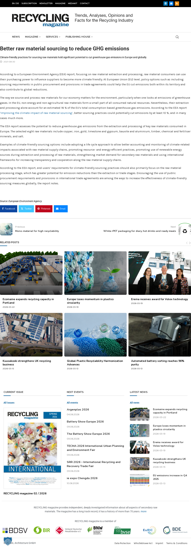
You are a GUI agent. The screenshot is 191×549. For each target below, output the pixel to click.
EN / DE (15, 3)
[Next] (190, 243)
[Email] (171, 3)
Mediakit (72, 3)
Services (52, 36)
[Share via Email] (61, 208)
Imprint (159, 543)
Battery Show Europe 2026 (85, 422)
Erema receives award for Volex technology (159, 299)
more (143, 511)
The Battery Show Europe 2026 (88, 434)
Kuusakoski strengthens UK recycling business (169, 460)
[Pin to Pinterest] (43, 208)
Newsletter (46, 3)
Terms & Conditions (176, 543)
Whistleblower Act (143, 543)
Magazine (60, 3)
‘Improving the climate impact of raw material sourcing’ (36, 113)
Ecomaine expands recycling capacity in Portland (170, 411)
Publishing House (78, 36)
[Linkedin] (165, 3)
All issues (9, 402)
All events (72, 402)
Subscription (29, 3)
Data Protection (123, 543)
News (16, 36)
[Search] (177, 37)
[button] (8, 541)
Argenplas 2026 (78, 410)
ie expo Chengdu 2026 (82, 478)
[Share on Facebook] (8, 208)
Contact (85, 3)
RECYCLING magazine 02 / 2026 (25, 493)
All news (134, 402)
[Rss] (177, 3)
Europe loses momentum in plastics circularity (169, 427)
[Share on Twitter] (26, 208)
